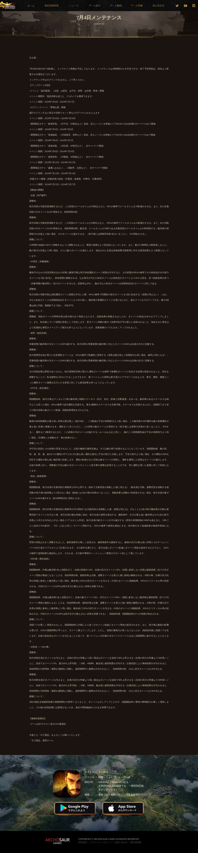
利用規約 (82, 842)
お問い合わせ (121, 842)
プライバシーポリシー (101, 842)
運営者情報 (135, 842)
